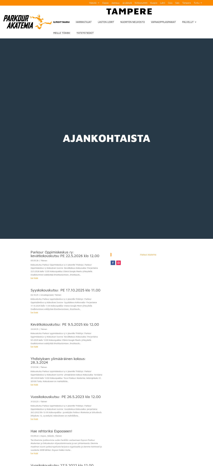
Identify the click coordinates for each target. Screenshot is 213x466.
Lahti (162, 3)
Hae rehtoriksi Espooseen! (51, 431)
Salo (177, 3)
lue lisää (34, 278)
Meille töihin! (61, 33)
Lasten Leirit (106, 22)
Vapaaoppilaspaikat (163, 22)
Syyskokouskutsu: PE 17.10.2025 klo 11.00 (65, 290)
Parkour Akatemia (148, 254)
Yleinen (44, 260)
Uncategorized (46, 295)
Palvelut (188, 22)
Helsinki (93, 3)
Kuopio (153, 3)
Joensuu (115, 3)
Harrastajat (84, 22)
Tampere (186, 3)
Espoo (105, 3)
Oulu (170, 3)
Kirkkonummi (141, 3)
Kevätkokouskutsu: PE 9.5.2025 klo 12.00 (65, 324)
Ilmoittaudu (61, 22)
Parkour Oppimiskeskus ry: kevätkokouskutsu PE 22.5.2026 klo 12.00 (65, 254)
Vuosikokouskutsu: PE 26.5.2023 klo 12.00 (66, 396)
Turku (197, 3)
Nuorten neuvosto (132, 22)
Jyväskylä (127, 3)
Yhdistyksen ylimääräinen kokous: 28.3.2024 (58, 360)
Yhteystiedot (85, 33)
